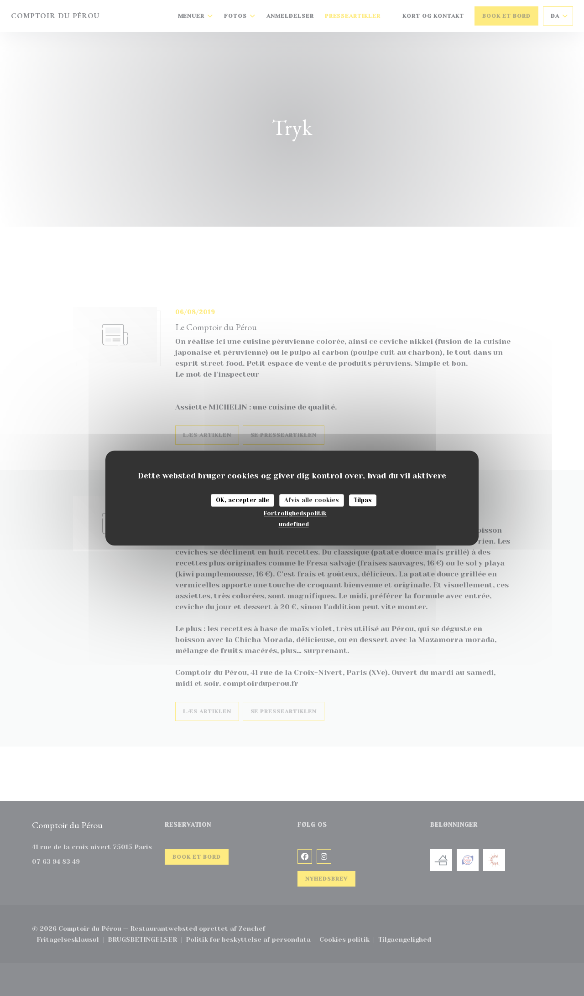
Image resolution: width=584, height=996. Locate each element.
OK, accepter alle (242, 500)
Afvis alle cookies (311, 500)
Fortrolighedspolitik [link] (295, 513)
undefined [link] (294, 524)
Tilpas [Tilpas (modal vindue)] (363, 500)
